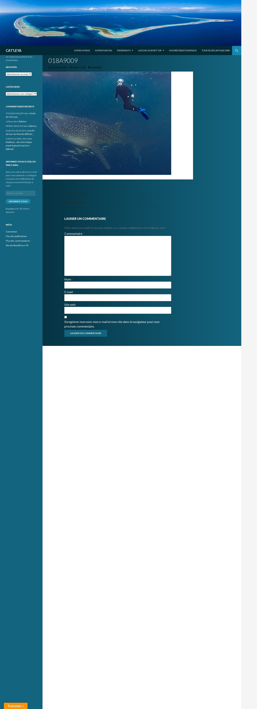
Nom (68, 279)
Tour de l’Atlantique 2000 (216, 50)
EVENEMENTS (123, 50)
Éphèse (22, 121)
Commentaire (74, 233)
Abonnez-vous (18, 201)
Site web (70, 304)
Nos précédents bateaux (183, 50)
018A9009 (96, 67)
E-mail (69, 292)
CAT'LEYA (13, 50)
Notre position (103, 50)
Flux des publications (16, 236)
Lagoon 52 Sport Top (149, 50)
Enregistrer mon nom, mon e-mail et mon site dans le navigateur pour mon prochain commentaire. (112, 324)
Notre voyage (82, 50)
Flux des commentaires (18, 240)
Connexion (11, 231)
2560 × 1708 (79, 67)
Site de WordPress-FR (17, 245)
